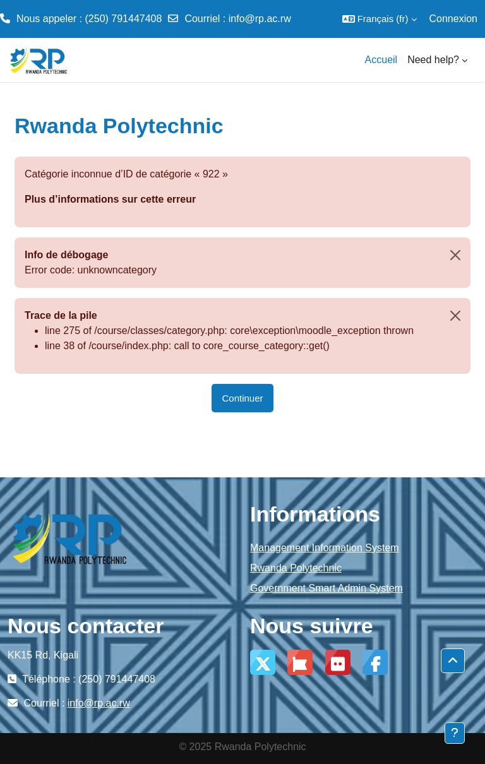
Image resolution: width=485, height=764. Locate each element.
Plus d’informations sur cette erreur (110, 199)
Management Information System (324, 547)
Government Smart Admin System (326, 588)
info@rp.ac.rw (260, 18)
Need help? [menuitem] (433, 59)
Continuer (242, 398)
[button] (379, 19)
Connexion (453, 18)
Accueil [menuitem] (381, 59)
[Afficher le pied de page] (455, 733)
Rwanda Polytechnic (296, 568)
